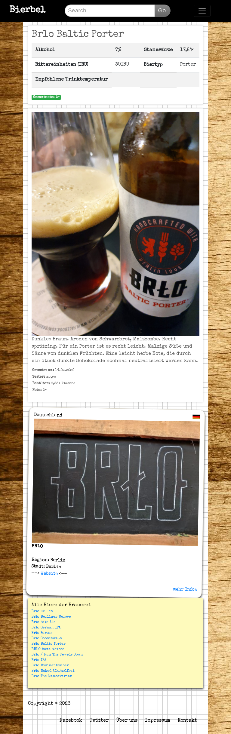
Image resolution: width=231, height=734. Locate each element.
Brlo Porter (41, 633)
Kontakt (187, 720)
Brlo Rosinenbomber (50, 666)
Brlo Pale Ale (43, 622)
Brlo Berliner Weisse (51, 617)
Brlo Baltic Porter (48, 644)
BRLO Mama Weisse (47, 649)
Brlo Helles (42, 611)
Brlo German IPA (46, 628)
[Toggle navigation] (202, 11)
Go (162, 10)
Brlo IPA (38, 660)
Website (48, 573)
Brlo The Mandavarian (51, 676)
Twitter (99, 720)
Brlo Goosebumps (46, 638)
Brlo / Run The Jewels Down (57, 655)
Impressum (157, 720)
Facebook (71, 720)
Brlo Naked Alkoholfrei (53, 671)
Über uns (126, 720)
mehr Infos (185, 589)
